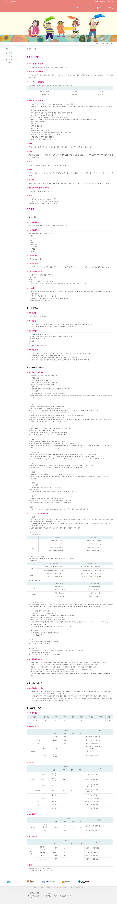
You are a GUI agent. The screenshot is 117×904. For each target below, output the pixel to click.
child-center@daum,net (64, 895)
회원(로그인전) (64, 887)
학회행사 (99, 8)
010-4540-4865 (46, 895)
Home (97, 43)
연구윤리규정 (9, 56)
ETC (82, 887)
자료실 (111, 8)
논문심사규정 (9, 59)
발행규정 (8, 62)
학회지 (87, 8)
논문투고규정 (9, 53)
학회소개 (75, 8)
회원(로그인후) (74, 887)
